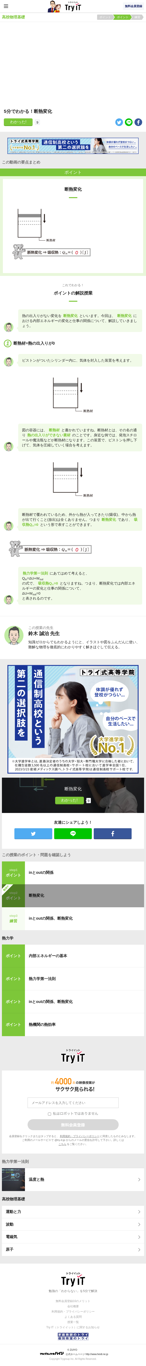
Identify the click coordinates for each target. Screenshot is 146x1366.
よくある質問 (73, 1316)
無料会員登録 (133, 6)
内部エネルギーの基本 (48, 956)
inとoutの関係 (41, 872)
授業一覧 (73, 1322)
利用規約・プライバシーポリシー (79, 1136)
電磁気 (11, 1237)
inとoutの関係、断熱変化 (51, 918)
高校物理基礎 (13, 1199)
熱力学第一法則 (42, 979)
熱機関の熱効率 (42, 1025)
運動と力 (13, 1212)
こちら (62, 1144)
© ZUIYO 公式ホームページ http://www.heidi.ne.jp (74, 1352)
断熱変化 (36, 895)
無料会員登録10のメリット (73, 1301)
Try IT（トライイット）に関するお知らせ (73, 1327)
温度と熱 (36, 1179)
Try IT (73, 6)
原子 (9, 1249)
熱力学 (7, 938)
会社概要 (73, 1306)
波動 (9, 1224)
